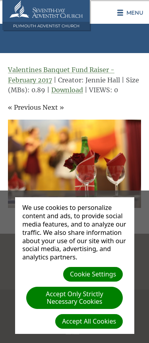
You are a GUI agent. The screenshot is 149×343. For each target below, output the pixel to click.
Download (67, 90)
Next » (53, 107)
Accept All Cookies (89, 321)
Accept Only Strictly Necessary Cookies (74, 298)
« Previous (24, 107)
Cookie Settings (93, 274)
